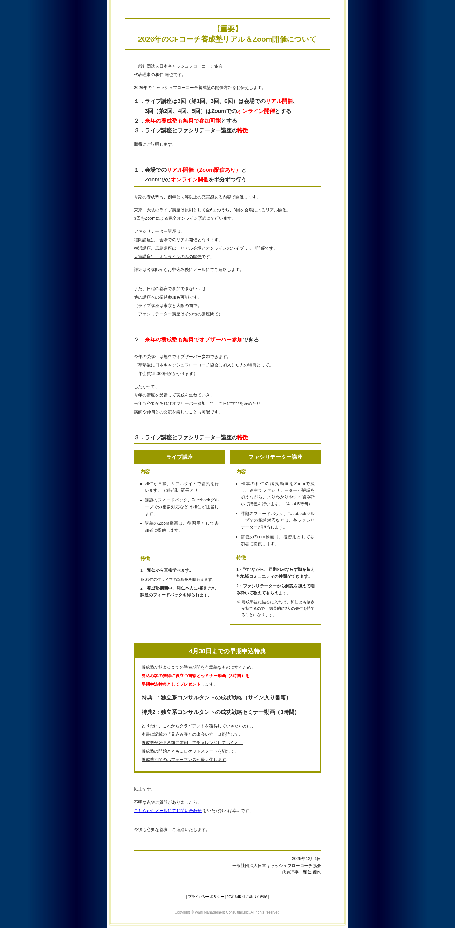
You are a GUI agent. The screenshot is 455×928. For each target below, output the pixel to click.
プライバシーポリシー (206, 896)
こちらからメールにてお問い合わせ (168, 810)
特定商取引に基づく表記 (247, 896)
